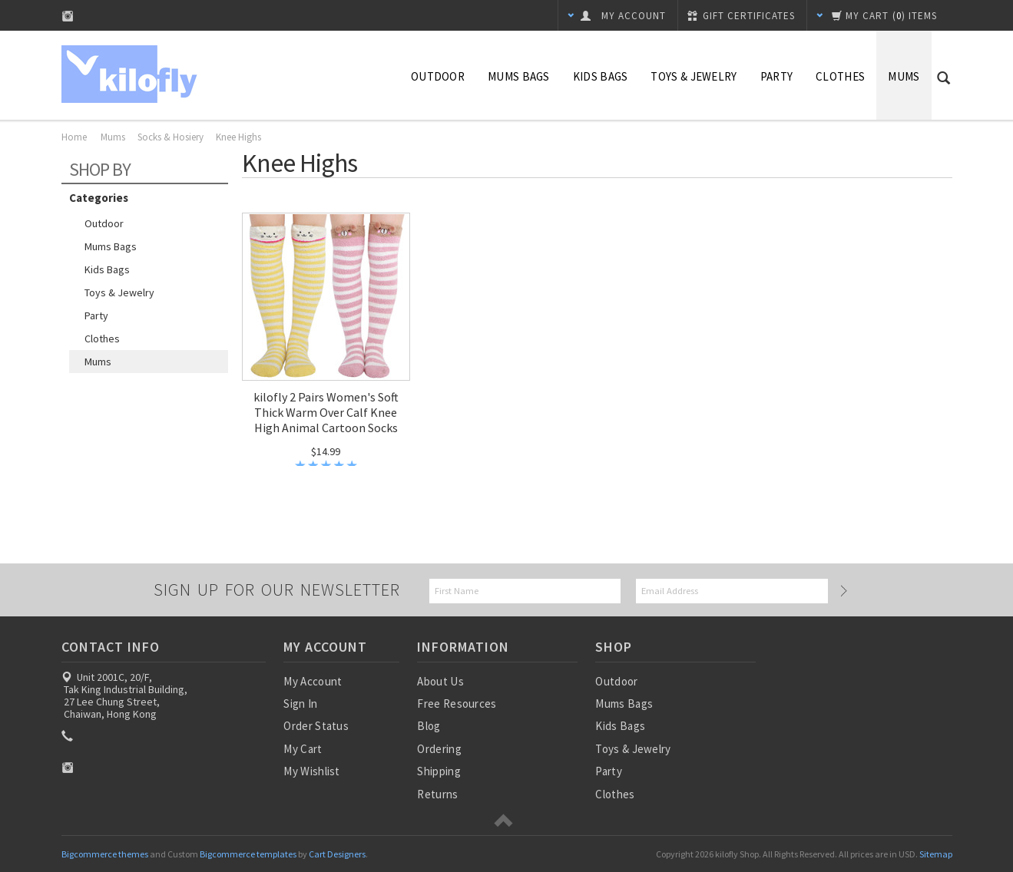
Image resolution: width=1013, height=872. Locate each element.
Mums (903, 76)
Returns (437, 794)
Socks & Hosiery (170, 137)
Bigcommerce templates (248, 854)
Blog (428, 725)
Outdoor (438, 76)
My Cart (302, 749)
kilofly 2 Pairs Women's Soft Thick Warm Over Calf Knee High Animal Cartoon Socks (326, 412)
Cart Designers (337, 854)
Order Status (316, 725)
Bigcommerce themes (104, 854)
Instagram (67, 15)
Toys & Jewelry (694, 76)
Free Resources (456, 703)
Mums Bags (519, 76)
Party (776, 76)
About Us (440, 681)
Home (74, 137)
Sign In (300, 703)
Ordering (439, 749)
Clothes (840, 76)
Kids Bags (600, 76)
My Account (312, 681)
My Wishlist (311, 771)
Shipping (438, 771)
